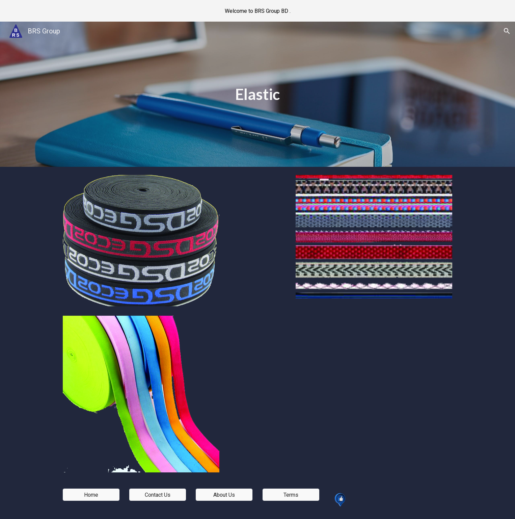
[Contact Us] (158, 494)
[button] (507, 31)
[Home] (91, 494)
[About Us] (224, 494)
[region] (257, 11)
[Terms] (291, 494)
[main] (257, 94)
